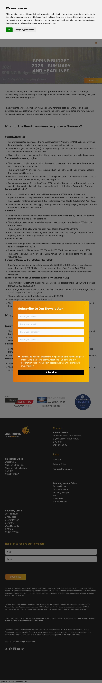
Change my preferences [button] (24, 30)
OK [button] (9, 30)
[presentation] (37, 349)
